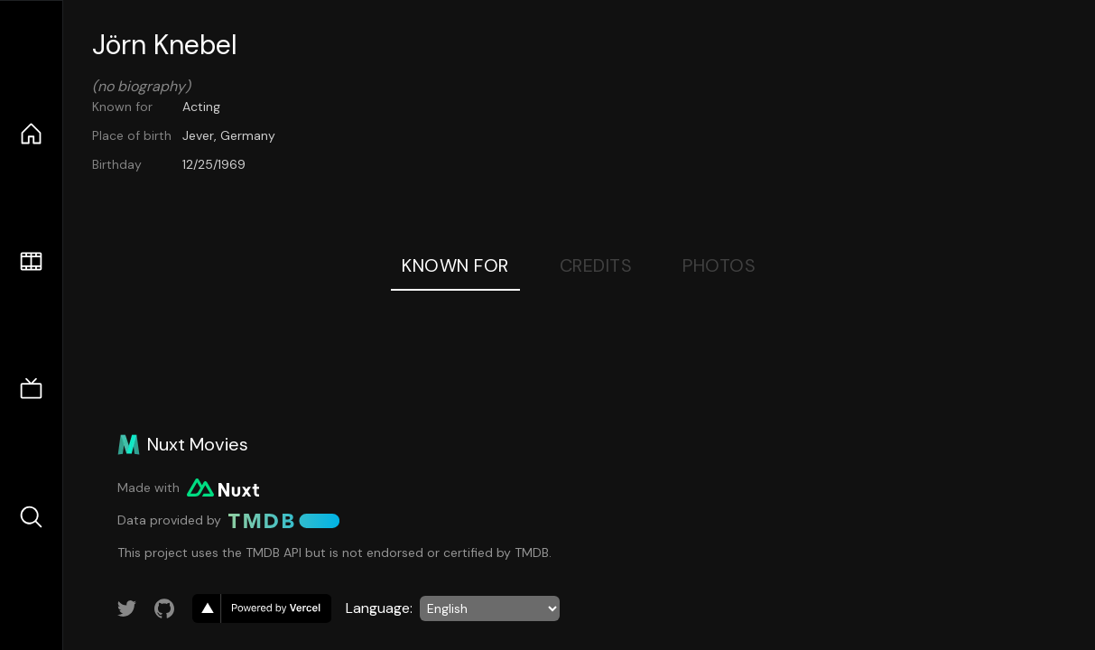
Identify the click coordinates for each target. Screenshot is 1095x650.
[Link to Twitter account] (127, 608)
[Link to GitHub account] (164, 608)
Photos (719, 265)
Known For (455, 265)
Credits (596, 265)
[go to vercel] (261, 608)
